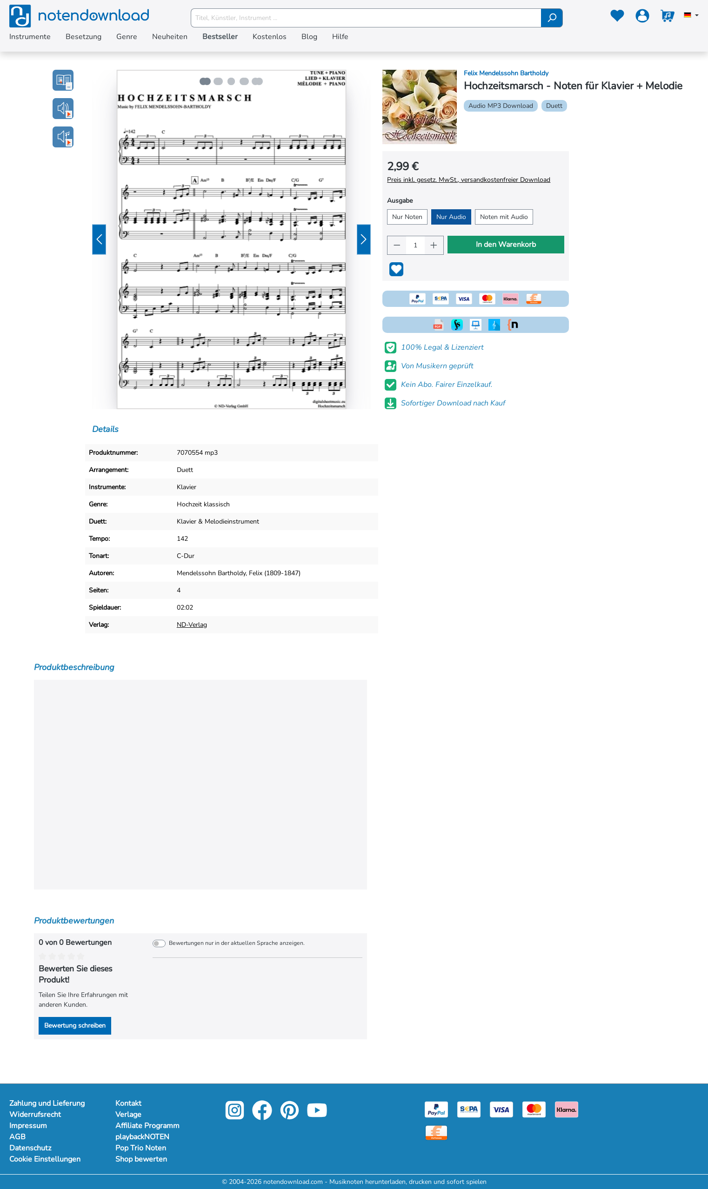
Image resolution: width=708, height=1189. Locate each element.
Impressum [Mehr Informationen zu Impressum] (28, 1126)
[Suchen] (552, 17)
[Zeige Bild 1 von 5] (203, 81)
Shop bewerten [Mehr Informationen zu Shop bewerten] (141, 1159)
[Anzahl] (415, 245)
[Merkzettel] (617, 18)
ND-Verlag (192, 624)
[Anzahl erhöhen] (434, 245)
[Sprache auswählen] (691, 16)
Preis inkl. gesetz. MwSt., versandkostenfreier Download (468, 179)
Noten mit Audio (504, 217)
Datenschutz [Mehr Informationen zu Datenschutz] (30, 1148)
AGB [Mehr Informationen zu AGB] (17, 1137)
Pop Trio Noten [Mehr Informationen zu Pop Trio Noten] (140, 1148)
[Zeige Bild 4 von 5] (245, 81)
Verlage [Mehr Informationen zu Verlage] (128, 1114)
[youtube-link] (317, 1116)
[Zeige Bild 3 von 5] (231, 81)
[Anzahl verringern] (397, 245)
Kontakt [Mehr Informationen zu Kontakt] (128, 1103)
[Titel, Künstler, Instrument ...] (366, 17)
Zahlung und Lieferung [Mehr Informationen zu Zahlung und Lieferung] (47, 1103)
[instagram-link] (235, 1116)
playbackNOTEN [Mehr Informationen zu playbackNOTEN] (142, 1137)
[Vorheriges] (99, 240)
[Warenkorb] (667, 18)
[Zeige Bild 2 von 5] (217, 81)
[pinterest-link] (290, 1116)
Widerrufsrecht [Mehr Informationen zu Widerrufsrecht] (35, 1114)
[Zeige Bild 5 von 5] (259, 81)
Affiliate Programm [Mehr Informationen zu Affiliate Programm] (147, 1126)
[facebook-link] (263, 1116)
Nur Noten (407, 217)
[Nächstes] (364, 240)
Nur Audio (451, 217)
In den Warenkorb (506, 244)
